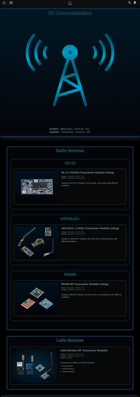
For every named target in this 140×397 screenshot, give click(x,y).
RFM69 (70, 274)
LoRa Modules (70, 340)
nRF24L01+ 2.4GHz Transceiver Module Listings (90, 228)
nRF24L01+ (70, 219)
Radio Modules (70, 150)
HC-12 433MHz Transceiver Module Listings (87, 172)
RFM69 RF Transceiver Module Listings (85, 284)
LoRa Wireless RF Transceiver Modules (84, 350)
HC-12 (70, 163)
